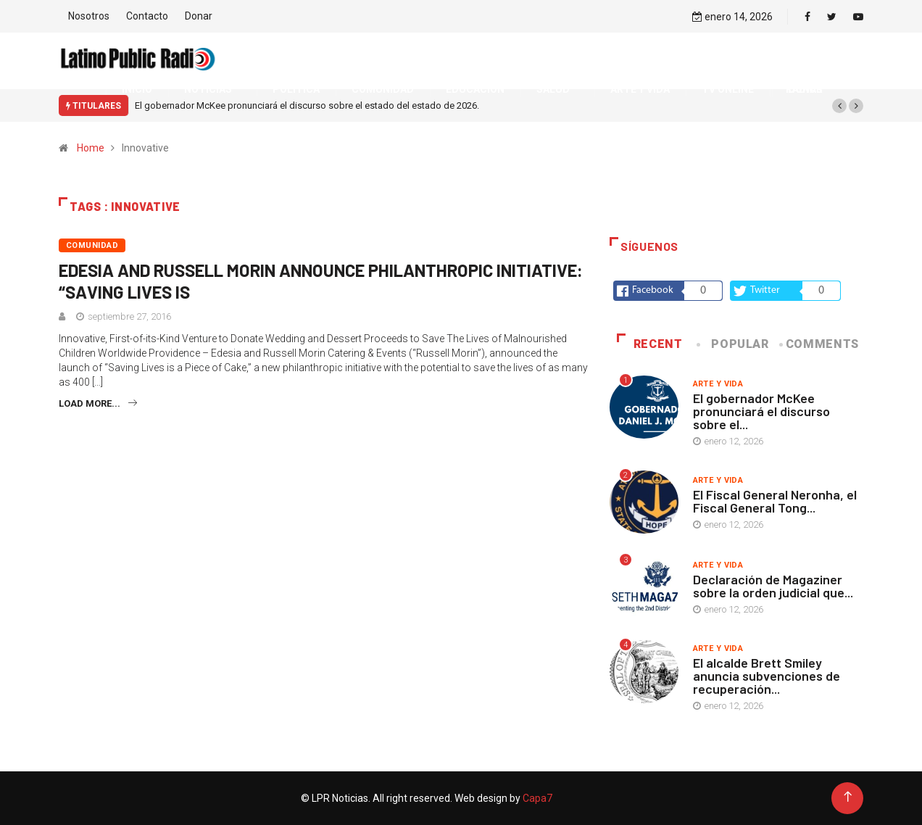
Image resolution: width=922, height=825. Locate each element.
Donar (198, 16)
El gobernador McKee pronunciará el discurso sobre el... (761, 411)
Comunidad (92, 245)
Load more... (98, 403)
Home (90, 148)
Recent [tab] (650, 344)
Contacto (147, 16)
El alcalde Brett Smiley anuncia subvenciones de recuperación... (766, 676)
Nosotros (88, 16)
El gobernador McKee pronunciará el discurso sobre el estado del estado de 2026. (307, 105)
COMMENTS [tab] (820, 344)
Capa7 (536, 798)
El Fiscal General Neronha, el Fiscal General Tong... (775, 500)
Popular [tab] (733, 344)
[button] (839, 106)
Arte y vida (718, 384)
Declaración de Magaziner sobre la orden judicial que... (773, 585)
